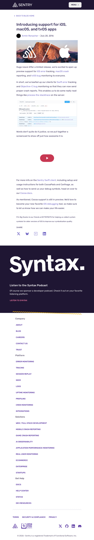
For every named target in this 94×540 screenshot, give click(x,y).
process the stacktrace (38, 95)
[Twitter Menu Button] (60, 526)
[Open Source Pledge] (27, 526)
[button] (47, 158)
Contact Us (22, 343)
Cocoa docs (26, 193)
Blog (18, 331)
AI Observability (24, 442)
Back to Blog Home (24, 16)
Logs (18, 386)
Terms (16, 517)
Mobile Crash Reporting (28, 429)
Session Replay (23, 374)
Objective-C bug (29, 86)
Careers (20, 337)
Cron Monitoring (24, 405)
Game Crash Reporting (27, 435)
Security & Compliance (34, 517)
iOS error (41, 71)
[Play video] (47, 158)
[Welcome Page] (22, 5)
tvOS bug (36, 75)
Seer (18, 380)
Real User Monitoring (27, 454)
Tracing (20, 368)
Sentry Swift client (46, 180)
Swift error (62, 82)
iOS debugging (50, 204)
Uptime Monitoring (25, 392)
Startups (20, 473)
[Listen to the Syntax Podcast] (47, 265)
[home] (15, 526)
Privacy (53, 517)
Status (19, 497)
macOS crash (62, 71)
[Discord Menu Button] (79, 526)
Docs (18, 484)
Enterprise (21, 466)
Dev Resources (23, 503)
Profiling (21, 399)
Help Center (22, 491)
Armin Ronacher (30, 35)
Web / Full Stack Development (31, 423)
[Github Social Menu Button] (66, 526)
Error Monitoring (25, 361)
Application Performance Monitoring (35, 448)
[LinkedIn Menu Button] (73, 526)
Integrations (22, 411)
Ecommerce (22, 460)
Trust (19, 350)
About (19, 325)
